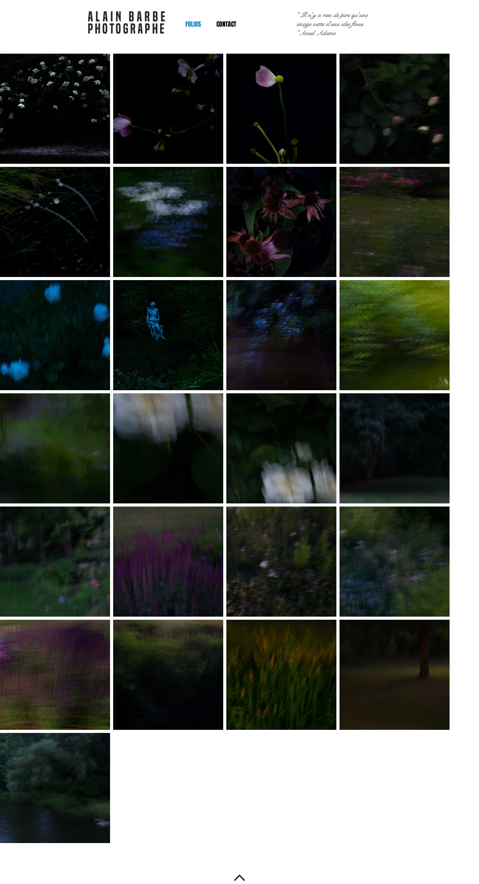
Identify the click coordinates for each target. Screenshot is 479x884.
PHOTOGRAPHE (127, 29)
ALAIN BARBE (128, 17)
